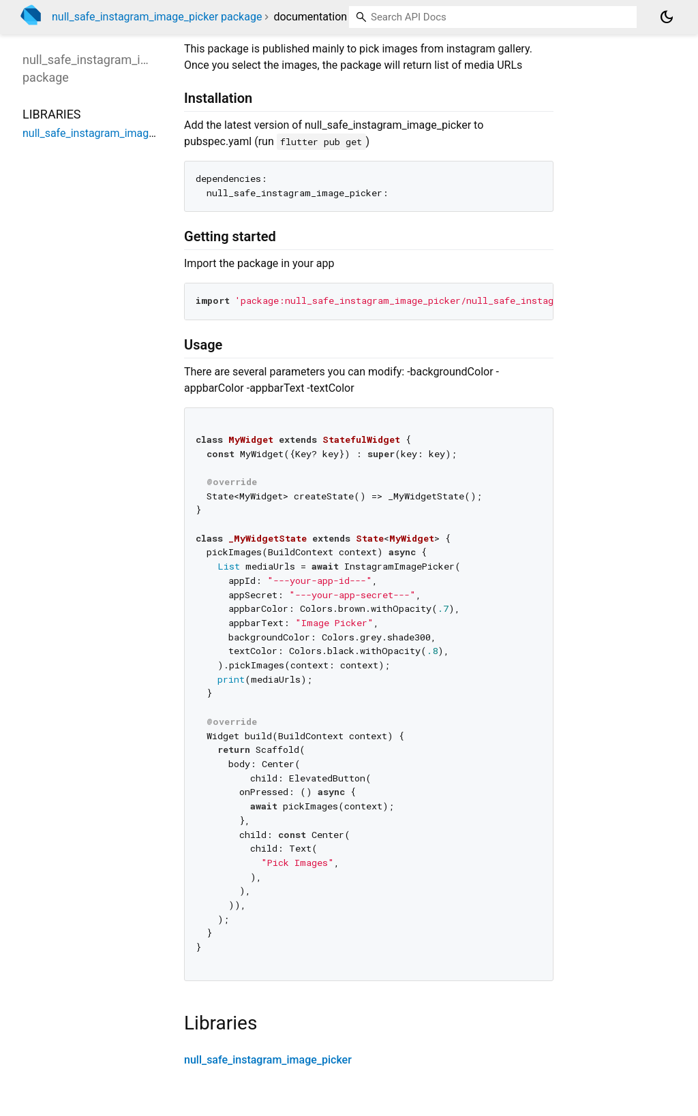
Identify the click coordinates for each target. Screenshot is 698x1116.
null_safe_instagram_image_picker (268, 1059)
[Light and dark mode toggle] (667, 17)
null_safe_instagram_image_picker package (157, 16)
